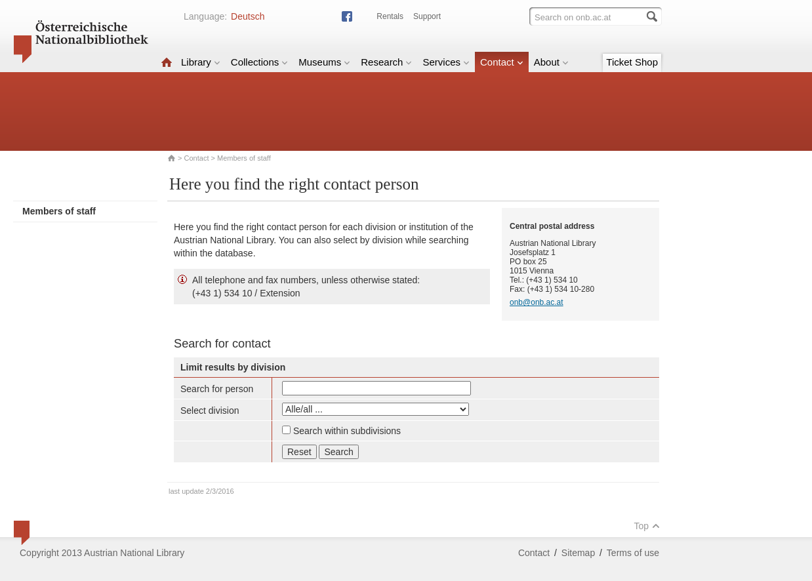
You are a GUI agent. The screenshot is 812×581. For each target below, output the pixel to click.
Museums (324, 62)
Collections (259, 62)
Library (200, 62)
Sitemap (578, 553)
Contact (501, 62)
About (551, 62)
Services (446, 62)
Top (647, 526)
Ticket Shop (632, 62)
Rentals (389, 16)
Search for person (216, 389)
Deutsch (247, 16)
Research (386, 62)
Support (427, 16)
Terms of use (633, 553)
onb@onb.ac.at (536, 302)
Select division (209, 410)
